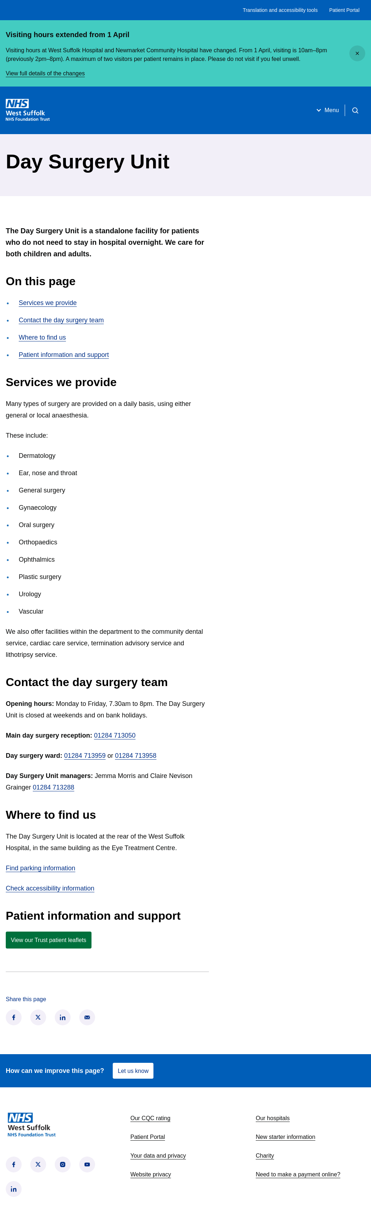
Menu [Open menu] (326, 110)
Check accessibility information (50, 888)
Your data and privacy (158, 1156)
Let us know (133, 1071)
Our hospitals (273, 1118)
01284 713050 (114, 735)
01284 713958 (135, 755)
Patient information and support (64, 354)
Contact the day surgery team (61, 320)
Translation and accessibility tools (280, 10)
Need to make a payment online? (298, 1174)
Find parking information (40, 868)
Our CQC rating (150, 1118)
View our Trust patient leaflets (48, 940)
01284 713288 (53, 787)
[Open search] (355, 110)
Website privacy (150, 1174)
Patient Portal (344, 10)
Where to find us (42, 337)
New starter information (285, 1137)
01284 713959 (85, 755)
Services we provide (48, 302)
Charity (265, 1156)
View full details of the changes (45, 73)
